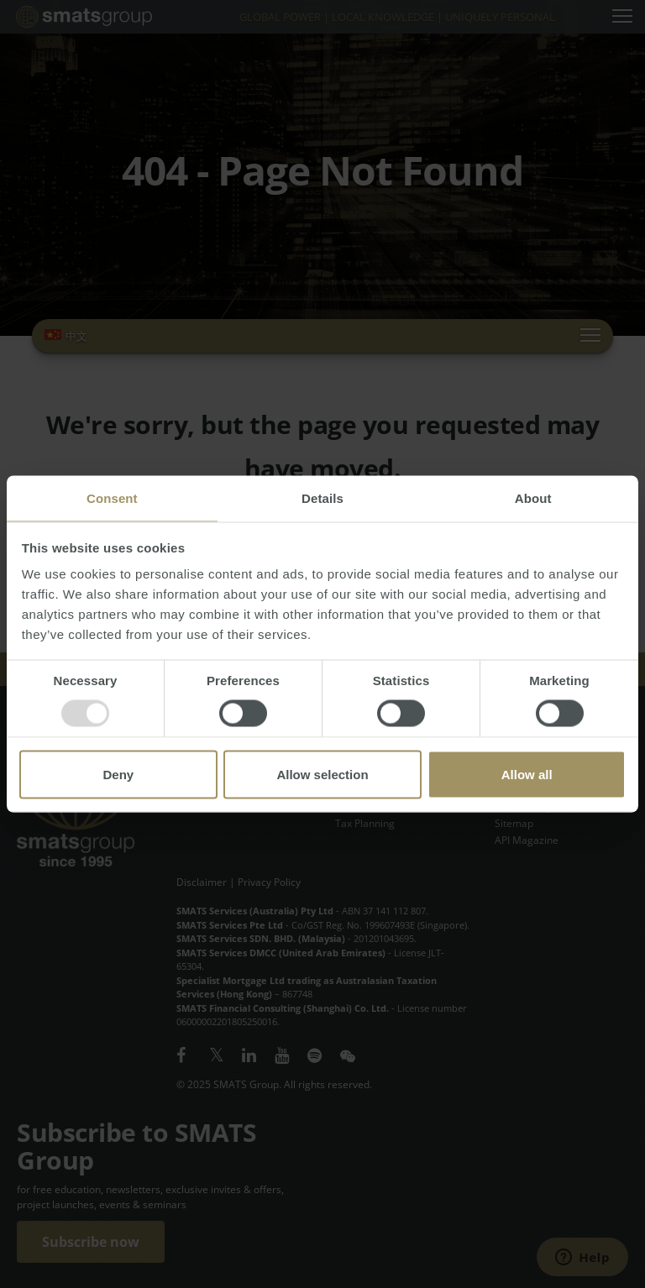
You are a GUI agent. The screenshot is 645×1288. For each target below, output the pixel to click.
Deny (118, 774)
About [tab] (533, 498)
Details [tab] (322, 498)
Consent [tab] (112, 498)
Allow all (527, 774)
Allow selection (322, 774)
